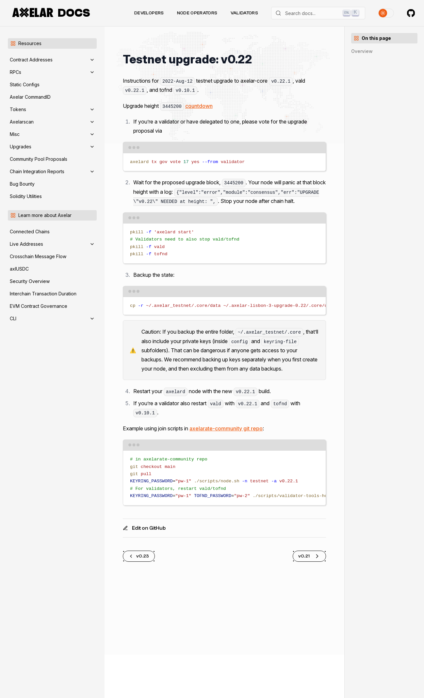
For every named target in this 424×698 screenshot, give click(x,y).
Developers (149, 13)
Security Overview (30, 281)
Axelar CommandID (30, 97)
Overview (362, 51)
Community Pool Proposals (38, 159)
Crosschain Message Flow (38, 256)
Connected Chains (30, 231)
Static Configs (25, 84)
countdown (199, 106)
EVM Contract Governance (38, 306)
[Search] (318, 13)
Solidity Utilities (26, 196)
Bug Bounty (22, 184)
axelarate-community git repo (226, 428)
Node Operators (197, 13)
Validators (244, 13)
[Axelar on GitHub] (411, 13)
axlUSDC (19, 269)
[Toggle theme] (386, 13)
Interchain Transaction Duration (43, 293)
